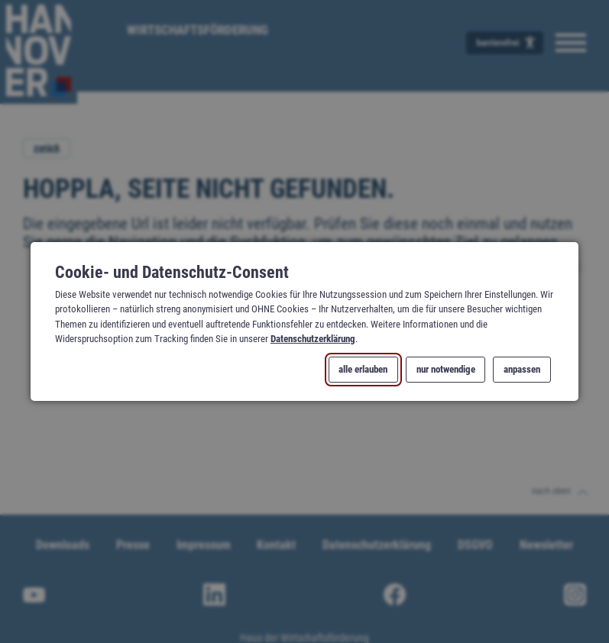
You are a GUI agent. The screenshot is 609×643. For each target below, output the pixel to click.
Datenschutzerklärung (312, 338)
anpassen (522, 370)
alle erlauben (363, 370)
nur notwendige (445, 370)
